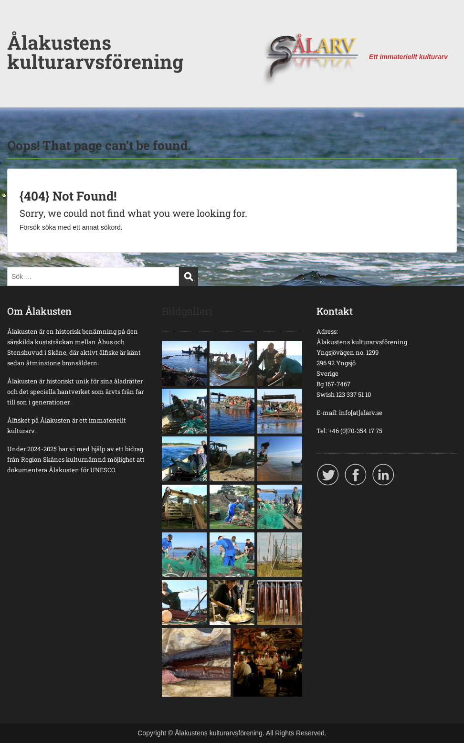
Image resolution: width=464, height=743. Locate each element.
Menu (17, 26)
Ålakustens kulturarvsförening (95, 52)
